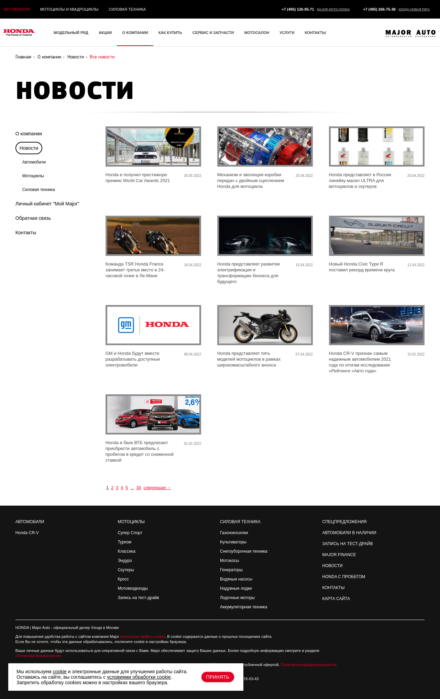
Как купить (170, 33)
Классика (126, 551)
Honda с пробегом (343, 576)
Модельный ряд (71, 33)
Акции (105, 33)
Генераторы (231, 569)
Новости (332, 565)
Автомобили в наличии (349, 532)
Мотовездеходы (133, 588)
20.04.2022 (416, 176)
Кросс (123, 579)
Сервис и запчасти (213, 33)
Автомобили (16, 9)
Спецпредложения (344, 521)
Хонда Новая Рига (414, 9)
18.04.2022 (192, 265)
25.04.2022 (304, 176)
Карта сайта (336, 598)
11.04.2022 (416, 265)
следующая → (157, 487)
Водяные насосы (236, 579)
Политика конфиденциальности (309, 665)
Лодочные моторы (237, 597)
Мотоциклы (33, 175)
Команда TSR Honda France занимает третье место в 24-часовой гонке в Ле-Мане (135, 269)
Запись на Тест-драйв (347, 543)
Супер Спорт (130, 532)
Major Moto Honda (333, 9)
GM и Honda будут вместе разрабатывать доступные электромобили (133, 359)
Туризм (124, 542)
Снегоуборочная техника (243, 551)
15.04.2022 (304, 265)
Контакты (315, 33)
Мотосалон (256, 33)
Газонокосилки (234, 532)
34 (138, 487)
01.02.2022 (192, 444)
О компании (135, 33)
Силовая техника (127, 9)
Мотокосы (229, 560)
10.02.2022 (416, 354)
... (132, 487)
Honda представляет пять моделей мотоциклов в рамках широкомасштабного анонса (249, 359)
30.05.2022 (192, 176)
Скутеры (126, 569)
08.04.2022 (192, 354)
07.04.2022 (304, 354)
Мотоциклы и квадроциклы (69, 9)
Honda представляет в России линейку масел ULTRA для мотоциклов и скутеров (360, 180)
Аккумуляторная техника (243, 607)
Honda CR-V (27, 532)
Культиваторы (233, 542)
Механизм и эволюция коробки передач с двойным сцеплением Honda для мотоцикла (250, 180)
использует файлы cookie (142, 636)
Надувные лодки (236, 588)
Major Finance (339, 554)
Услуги (286, 33)
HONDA (22, 627)
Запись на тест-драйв (138, 597)
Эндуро (125, 560)
